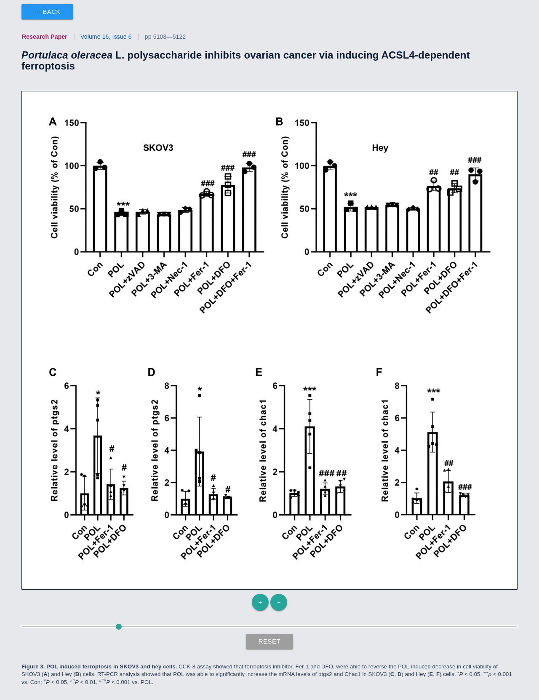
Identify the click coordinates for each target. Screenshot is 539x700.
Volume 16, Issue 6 (106, 36)
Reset (270, 641)
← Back (47, 11)
